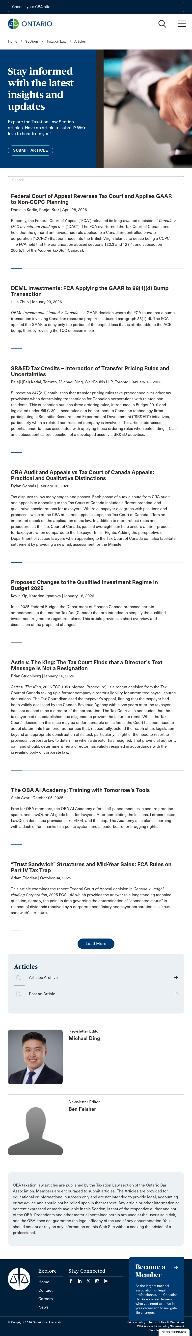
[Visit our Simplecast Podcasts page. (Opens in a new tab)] (106, 1279)
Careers (45, 1298)
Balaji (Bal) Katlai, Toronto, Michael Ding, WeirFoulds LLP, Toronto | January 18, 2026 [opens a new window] (86, 382)
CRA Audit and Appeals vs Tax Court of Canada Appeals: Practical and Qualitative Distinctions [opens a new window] (82, 475)
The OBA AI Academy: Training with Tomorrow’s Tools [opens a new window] (80, 790)
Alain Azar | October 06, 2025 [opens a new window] (37, 797)
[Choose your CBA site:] (96, 7)
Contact (45, 1290)
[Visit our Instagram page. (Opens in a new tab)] (99, 1279)
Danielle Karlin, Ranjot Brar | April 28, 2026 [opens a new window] (49, 209)
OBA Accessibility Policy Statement (160, 1326)
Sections (32, 41)
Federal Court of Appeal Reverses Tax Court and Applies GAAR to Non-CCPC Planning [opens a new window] (91, 199)
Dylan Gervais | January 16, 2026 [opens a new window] (40, 486)
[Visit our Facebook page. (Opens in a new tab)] (73, 1279)
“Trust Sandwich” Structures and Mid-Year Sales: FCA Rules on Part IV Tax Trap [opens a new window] (91, 867)
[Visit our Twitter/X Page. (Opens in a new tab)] (90, 1279)
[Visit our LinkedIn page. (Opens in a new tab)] (82, 1279)
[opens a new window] (94, 235)
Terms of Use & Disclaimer (166, 1322)
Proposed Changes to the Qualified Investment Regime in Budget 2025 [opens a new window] (84, 585)
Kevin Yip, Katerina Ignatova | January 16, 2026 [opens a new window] (52, 596)
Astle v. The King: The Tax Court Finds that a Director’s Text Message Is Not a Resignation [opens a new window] (87, 665)
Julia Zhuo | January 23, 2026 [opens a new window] (36, 301)
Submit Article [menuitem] (30, 150)
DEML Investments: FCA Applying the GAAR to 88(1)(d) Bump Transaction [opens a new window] (89, 291)
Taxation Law (56, 41)
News (43, 1307)
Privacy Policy (136, 1322)
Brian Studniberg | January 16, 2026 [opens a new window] (42, 676)
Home (12, 41)
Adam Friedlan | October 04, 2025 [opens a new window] (41, 878)
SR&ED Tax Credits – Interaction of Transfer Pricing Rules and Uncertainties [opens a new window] (90, 371)
